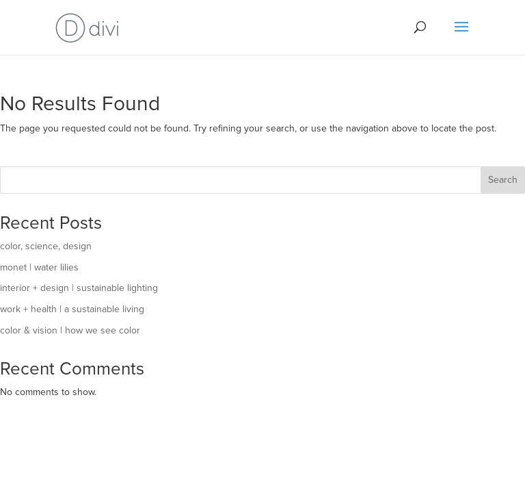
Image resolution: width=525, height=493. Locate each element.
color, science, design (46, 246)
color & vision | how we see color (70, 331)
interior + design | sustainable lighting (79, 288)
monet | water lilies (39, 268)
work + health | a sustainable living (72, 309)
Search (502, 180)
